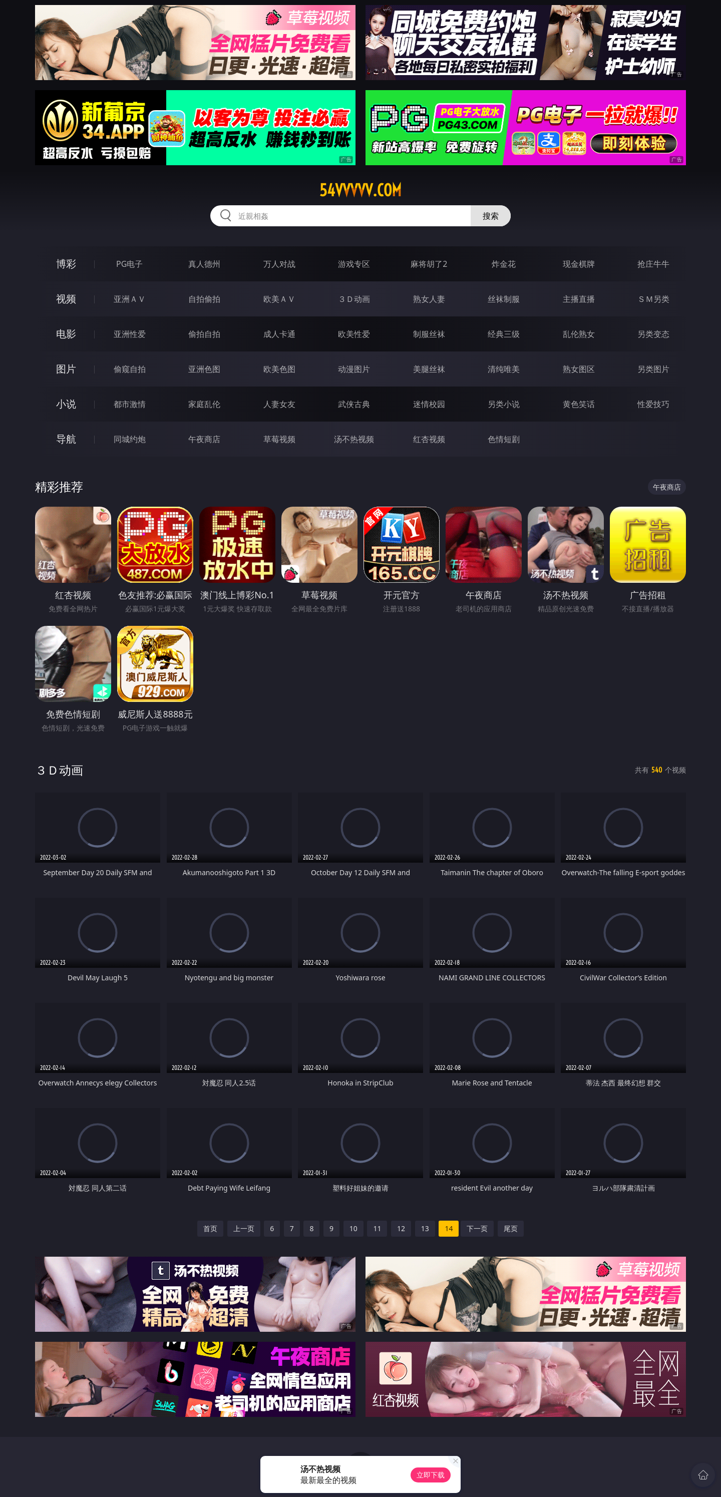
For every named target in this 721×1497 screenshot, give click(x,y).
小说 (66, 404)
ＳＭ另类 (653, 298)
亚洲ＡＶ (130, 298)
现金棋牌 (579, 263)
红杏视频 (429, 439)
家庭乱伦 (204, 404)
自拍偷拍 (204, 298)
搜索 (491, 215)
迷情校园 (429, 404)
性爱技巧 (653, 404)
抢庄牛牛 (653, 263)
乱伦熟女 (579, 333)
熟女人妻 (429, 298)
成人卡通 (279, 333)
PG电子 (129, 263)
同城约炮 (130, 439)
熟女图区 (579, 369)
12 (401, 1228)
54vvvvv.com (360, 190)
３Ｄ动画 (354, 298)
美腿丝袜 (429, 369)
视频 (66, 298)
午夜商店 (204, 439)
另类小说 (504, 404)
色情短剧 (504, 439)
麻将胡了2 (429, 263)
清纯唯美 (504, 369)
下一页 (477, 1228)
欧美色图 (279, 369)
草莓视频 (279, 439)
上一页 (243, 1228)
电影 (66, 333)
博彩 (66, 263)
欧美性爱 (354, 333)
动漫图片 (354, 369)
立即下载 (431, 1474)
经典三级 (504, 333)
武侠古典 (354, 404)
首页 (210, 1228)
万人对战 (279, 263)
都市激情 (130, 404)
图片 (66, 369)
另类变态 (653, 333)
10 (353, 1228)
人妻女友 (279, 404)
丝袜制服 (504, 298)
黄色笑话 (579, 404)
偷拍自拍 (204, 333)
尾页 (511, 1228)
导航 (66, 439)
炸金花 (504, 263)
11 (377, 1228)
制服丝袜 (429, 333)
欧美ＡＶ (279, 298)
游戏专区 (354, 263)
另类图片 (653, 369)
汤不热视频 (354, 439)
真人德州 (204, 263)
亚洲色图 (204, 369)
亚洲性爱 (130, 333)
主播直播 (579, 298)
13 (425, 1228)
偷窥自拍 (130, 369)
